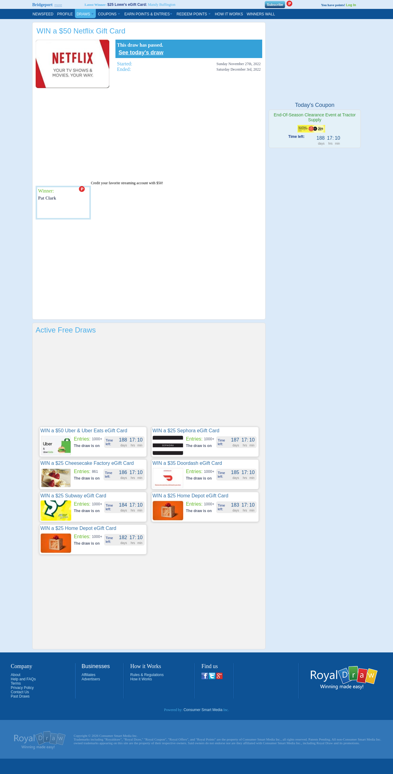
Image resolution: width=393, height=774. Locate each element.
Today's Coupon (315, 105)
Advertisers (91, 679)
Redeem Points (194, 14)
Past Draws (20, 696)
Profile (65, 14)
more (58, 5)
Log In (351, 5)
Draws (85, 14)
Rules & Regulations (147, 675)
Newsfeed (43, 14)
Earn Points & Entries (148, 14)
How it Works (141, 679)
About (15, 675)
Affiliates (88, 675)
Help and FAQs (23, 679)
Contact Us (20, 692)
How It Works (229, 14)
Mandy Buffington (161, 4)
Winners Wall (261, 14)
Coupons (109, 14)
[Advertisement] (123, 134)
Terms (16, 683)
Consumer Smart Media (203, 710)
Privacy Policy (22, 688)
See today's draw (141, 52)
